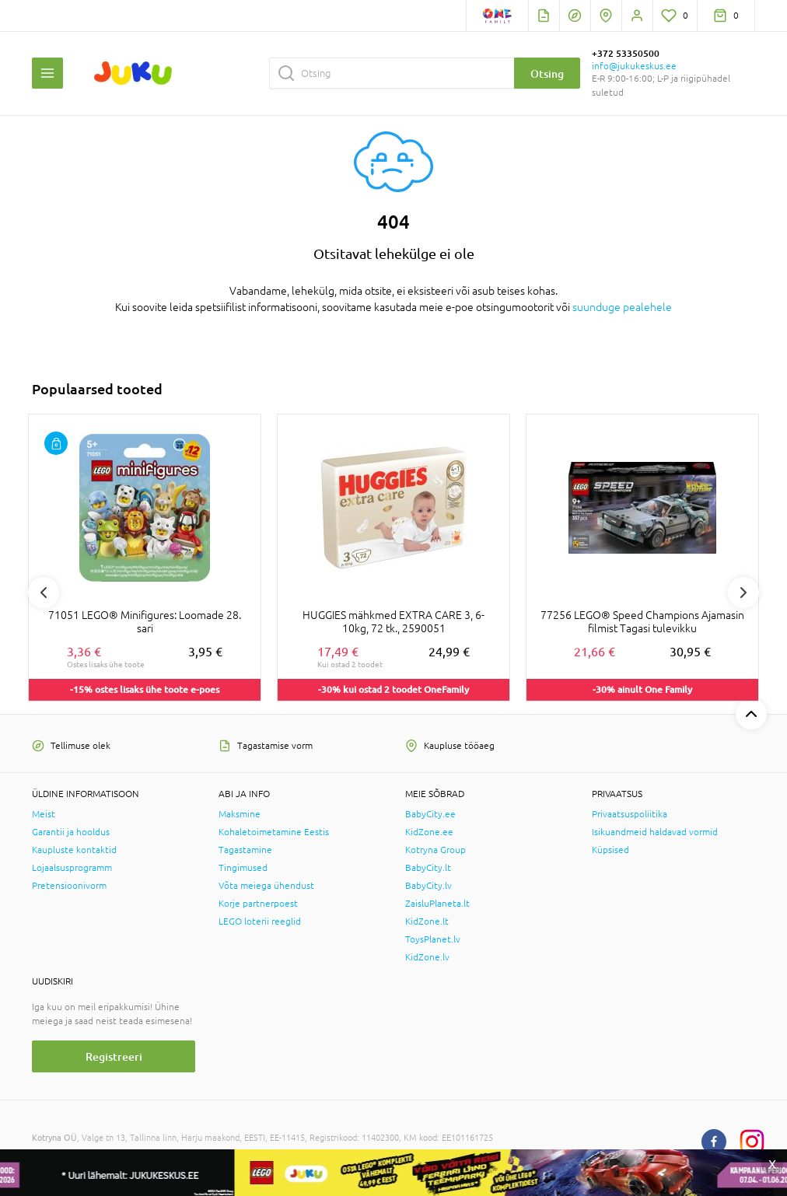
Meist (43, 814)
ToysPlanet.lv (432, 939)
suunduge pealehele (622, 307)
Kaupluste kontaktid (74, 850)
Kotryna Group (435, 850)
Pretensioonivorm (69, 885)
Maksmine (240, 814)
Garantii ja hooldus (71, 832)
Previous (43, 592)
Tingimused (243, 867)
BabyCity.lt (428, 867)
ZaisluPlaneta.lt (437, 903)
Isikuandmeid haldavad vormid (655, 832)
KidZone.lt (427, 921)
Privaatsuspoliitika (629, 814)
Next (743, 592)
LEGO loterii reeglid (260, 921)
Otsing (547, 73)
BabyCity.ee (430, 814)
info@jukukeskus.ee (634, 66)
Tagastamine (245, 850)
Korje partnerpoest (258, 903)
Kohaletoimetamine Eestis (274, 832)
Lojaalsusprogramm (72, 867)
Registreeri (114, 1056)
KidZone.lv (427, 957)
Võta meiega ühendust (266, 885)
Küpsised (610, 850)
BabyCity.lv (428, 885)
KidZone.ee (429, 832)
